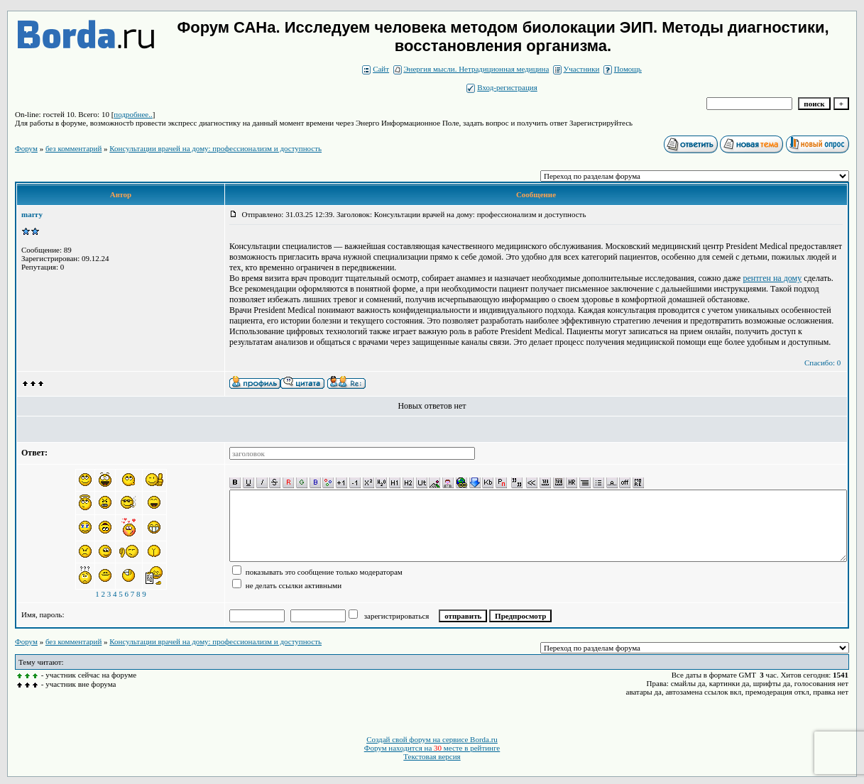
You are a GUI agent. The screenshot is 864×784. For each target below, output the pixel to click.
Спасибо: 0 (822, 362)
